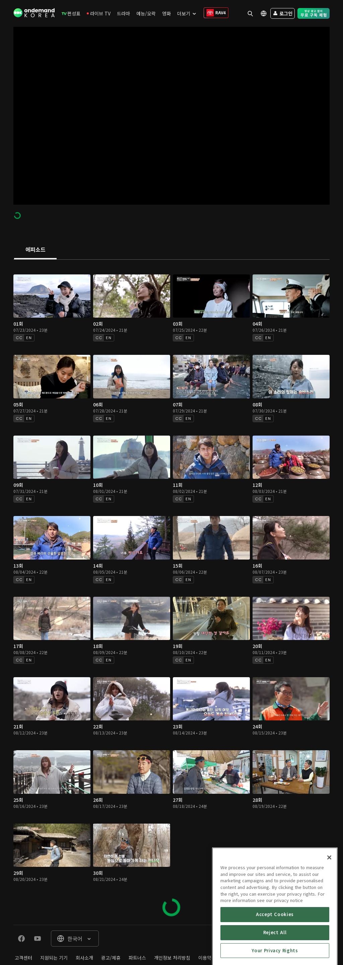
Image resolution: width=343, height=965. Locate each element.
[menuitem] (71, 13)
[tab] (35, 250)
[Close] (329, 884)
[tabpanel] (171, 592)
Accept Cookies (275, 941)
